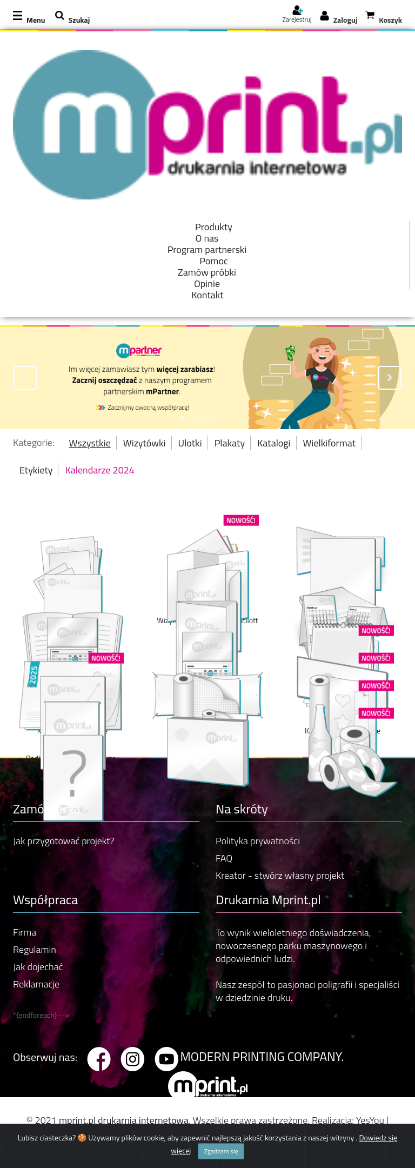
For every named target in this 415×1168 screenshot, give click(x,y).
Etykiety (35, 470)
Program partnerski (207, 249)
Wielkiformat (329, 443)
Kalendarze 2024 (99, 470)
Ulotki (190, 443)
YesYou (370, 1120)
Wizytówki (144, 443)
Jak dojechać (38, 966)
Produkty (213, 226)
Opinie (207, 283)
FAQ (224, 858)
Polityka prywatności (258, 840)
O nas (207, 238)
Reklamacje (36, 984)
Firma (24, 932)
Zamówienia (46, 808)
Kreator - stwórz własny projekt (280, 875)
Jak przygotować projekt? (64, 840)
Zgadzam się (221, 1157)
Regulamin (34, 949)
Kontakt (207, 295)
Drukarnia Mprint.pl (268, 899)
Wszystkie (90, 443)
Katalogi (273, 443)
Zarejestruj (296, 16)
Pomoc (213, 260)
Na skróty (242, 808)
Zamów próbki (207, 272)
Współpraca (45, 899)
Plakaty (230, 443)
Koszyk (390, 19)
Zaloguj (345, 19)
